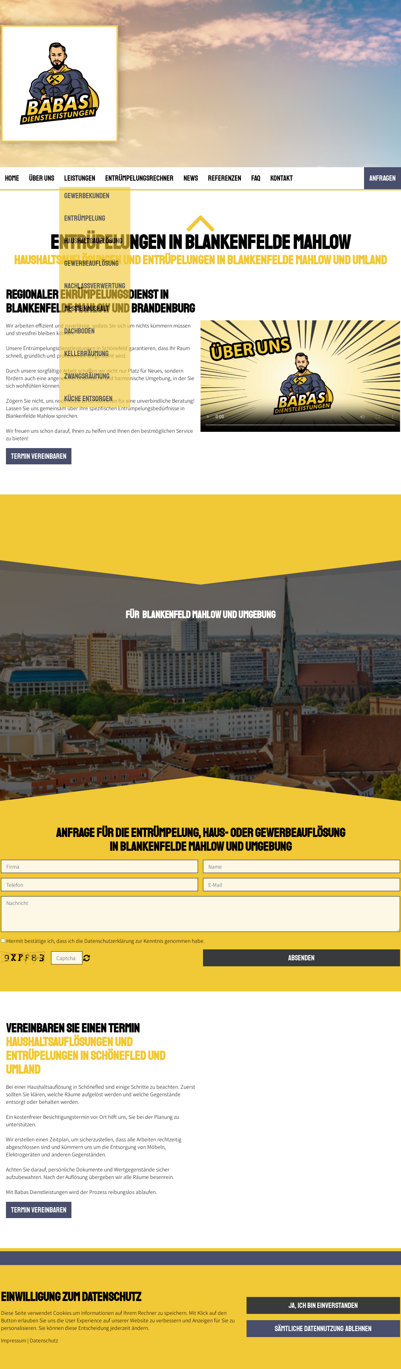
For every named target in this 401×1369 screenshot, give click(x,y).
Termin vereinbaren (38, 456)
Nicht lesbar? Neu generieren (86, 958)
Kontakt (281, 178)
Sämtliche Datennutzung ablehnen (323, 1328)
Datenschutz (44, 1340)
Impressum (13, 1340)
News (191, 178)
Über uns (41, 178)
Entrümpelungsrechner (139, 178)
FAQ (255, 178)
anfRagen (382, 178)
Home (12, 178)
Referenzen (224, 178)
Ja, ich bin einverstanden (323, 1305)
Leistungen (79, 178)
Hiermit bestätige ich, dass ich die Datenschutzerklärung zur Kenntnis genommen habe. (105, 940)
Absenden (301, 958)
